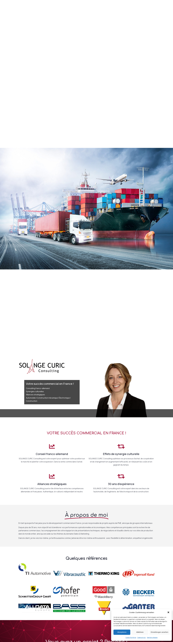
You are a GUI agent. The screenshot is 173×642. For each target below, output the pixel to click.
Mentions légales (152, 638)
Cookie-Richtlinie (131, 638)
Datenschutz (141, 638)
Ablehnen (139, 632)
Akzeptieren (121, 632)
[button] (168, 612)
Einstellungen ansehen (159, 632)
